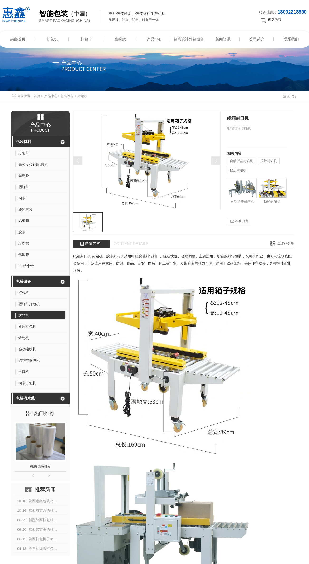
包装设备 (67, 96)
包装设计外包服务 (189, 39)
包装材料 (23, 142)
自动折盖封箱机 (241, 161)
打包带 (86, 39)
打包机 (52, 39)
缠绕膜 (120, 39)
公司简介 (257, 39)
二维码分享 (285, 243)
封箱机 (82, 96)
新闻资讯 (223, 39)
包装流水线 (25, 398)
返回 (289, 96)
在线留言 (239, 221)
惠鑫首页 (17, 39)
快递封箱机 (238, 170)
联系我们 (291, 39)
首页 (37, 96)
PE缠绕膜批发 (40, 466)
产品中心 (154, 39)
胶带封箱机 (268, 161)
